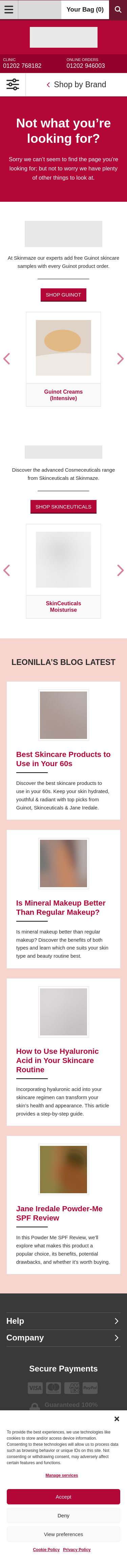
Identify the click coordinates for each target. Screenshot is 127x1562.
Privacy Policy (76, 1549)
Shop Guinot (63, 295)
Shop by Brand (76, 84)
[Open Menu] (9, 9)
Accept (63, 1497)
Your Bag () (85, 9)
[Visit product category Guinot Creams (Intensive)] (63, 359)
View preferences (63, 1534)
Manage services (61, 1475)
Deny (63, 1515)
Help (62, 1320)
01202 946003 (95, 63)
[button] (116, 1418)
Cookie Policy (46, 1549)
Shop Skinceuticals (63, 507)
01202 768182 (32, 63)
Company (62, 1337)
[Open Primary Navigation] (13, 84)
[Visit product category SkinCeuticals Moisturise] (63, 571)
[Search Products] (118, 9)
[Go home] (64, 37)
